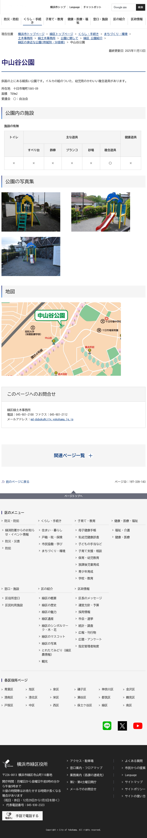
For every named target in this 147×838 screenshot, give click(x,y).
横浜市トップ (58, 7)
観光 (45, 661)
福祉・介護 (122, 530)
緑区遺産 (48, 618)
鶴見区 (130, 697)
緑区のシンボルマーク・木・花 (55, 627)
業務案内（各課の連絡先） (87, 775)
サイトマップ (134, 782)
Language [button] (74, 7)
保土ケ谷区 (84, 705)
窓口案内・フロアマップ (86, 767)
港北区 (33, 697)
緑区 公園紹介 (93, 38)
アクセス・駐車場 (82, 760)
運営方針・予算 (88, 605)
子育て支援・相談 (90, 550)
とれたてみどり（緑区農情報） (56, 652)
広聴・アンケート (90, 639)
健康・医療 (122, 537)
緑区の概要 (49, 598)
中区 (32, 705)
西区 (56, 705)
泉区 (56, 689)
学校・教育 (85, 578)
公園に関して (69, 38)
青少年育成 (85, 571)
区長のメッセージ (90, 598)
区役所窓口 (12, 598)
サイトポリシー (135, 789)
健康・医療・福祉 (126, 520)
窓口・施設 (11, 588)
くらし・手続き (88, 34)
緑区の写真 (49, 643)
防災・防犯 (11, 520)
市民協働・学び (52, 544)
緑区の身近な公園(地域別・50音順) (41, 42)
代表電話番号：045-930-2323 (25, 804)
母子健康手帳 (87, 530)
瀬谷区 (81, 697)
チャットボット (92, 7)
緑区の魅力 (49, 611)
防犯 (8, 548)
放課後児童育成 (88, 564)
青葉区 (8, 689)
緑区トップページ (61, 34)
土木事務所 (25, 38)
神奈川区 (108, 689)
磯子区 (81, 689)
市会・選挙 (85, 618)
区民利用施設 (14, 605)
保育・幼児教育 (88, 557)
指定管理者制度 (88, 646)
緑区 (105, 705)
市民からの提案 (135, 767)
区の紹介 (47, 588)
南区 (129, 705)
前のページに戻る (17, 481)
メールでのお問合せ (83, 789)
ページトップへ (73, 496)
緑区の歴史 (49, 605)
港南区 (8, 697)
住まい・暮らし (52, 530)
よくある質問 (134, 760)
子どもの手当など (90, 544)
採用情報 (84, 611)
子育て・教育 (86, 520)
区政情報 (83, 588)
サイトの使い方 (135, 796)
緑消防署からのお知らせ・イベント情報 (20, 532)
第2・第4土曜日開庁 (83, 782)
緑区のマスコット (53, 636)
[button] (73, 455)
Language (131, 775)
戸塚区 (8, 705)
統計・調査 (85, 625)
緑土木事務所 (46, 38)
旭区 (32, 689)
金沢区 (130, 689)
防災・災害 (12, 541)
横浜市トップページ (31, 34)
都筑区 (106, 697)
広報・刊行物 (87, 632)
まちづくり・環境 (116, 34)
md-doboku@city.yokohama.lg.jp (52, 419)
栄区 (56, 697)
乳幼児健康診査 (88, 537)
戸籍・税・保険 (52, 537)
